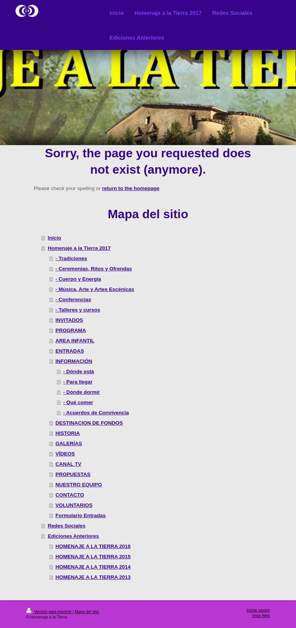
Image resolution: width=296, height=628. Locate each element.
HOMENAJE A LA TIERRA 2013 (93, 577)
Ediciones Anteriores (73, 536)
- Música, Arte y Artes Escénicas (95, 289)
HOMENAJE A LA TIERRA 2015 (93, 556)
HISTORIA (68, 433)
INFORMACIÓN (74, 361)
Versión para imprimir (49, 612)
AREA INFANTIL (75, 341)
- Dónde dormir (81, 392)
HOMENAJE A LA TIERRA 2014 (93, 567)
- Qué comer (78, 402)
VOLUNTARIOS (74, 505)
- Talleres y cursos (78, 310)
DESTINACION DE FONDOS (89, 423)
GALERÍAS (69, 443)
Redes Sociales (66, 526)
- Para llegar (77, 382)
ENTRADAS (70, 351)
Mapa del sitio (87, 612)
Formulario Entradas (81, 515)
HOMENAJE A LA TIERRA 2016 (93, 546)
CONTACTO (70, 495)
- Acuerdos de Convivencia (96, 412)
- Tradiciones (71, 258)
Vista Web (261, 616)
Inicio (54, 238)
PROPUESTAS (73, 474)
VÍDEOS (65, 454)
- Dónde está (78, 371)
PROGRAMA (71, 330)
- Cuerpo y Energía (78, 279)
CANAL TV (68, 464)
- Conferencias (73, 299)
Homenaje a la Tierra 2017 (79, 248)
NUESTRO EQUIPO (79, 484)
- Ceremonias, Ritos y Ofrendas (94, 269)
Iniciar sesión (258, 610)
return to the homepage (130, 188)
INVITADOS (69, 320)
